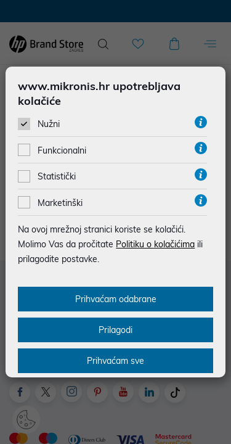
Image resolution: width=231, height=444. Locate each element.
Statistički (57, 176)
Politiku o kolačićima (155, 244)
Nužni (49, 124)
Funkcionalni (62, 150)
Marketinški (60, 202)
